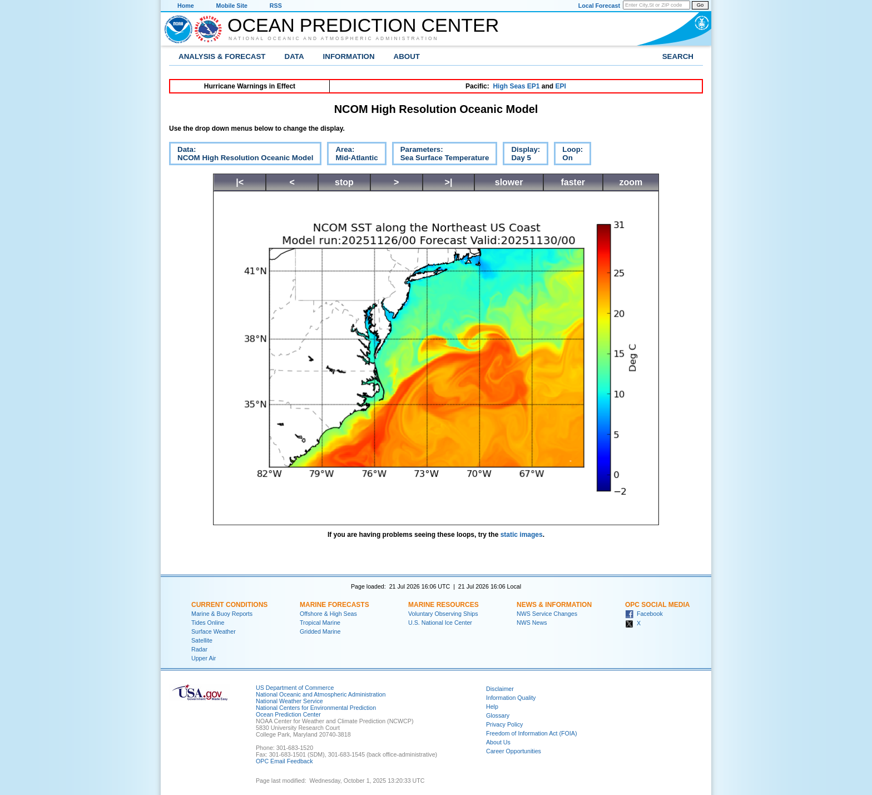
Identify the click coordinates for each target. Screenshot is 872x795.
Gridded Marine (320, 631)
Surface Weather (213, 631)
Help (492, 706)
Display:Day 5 (521, 155)
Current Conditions (229, 605)
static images (522, 535)
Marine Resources (443, 605)
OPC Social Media (657, 605)
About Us (498, 742)
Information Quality (511, 697)
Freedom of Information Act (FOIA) (531, 733)
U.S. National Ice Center (440, 622)
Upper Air (203, 658)
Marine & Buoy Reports (221, 613)
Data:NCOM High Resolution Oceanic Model (241, 155)
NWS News (532, 622)
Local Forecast (599, 5)
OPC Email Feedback (284, 761)
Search (677, 56)
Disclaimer (500, 688)
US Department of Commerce (295, 687)
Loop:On (568, 155)
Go (700, 5)
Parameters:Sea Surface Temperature (440, 155)
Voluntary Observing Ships (443, 613)
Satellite (201, 640)
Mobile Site (231, 5)
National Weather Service (289, 701)
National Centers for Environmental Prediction (316, 707)
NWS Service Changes (547, 613)
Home (185, 5)
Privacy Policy (504, 724)
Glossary (497, 715)
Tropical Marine (320, 622)
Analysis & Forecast (222, 56)
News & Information (554, 605)
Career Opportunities (513, 751)
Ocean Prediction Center (363, 25)
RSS (276, 5)
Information (349, 56)
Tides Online (207, 622)
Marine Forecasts (334, 605)
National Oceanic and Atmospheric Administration (334, 38)
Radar (199, 649)
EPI (560, 86)
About (407, 56)
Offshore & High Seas (328, 613)
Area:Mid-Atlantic (352, 155)
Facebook (644, 613)
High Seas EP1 (516, 86)
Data (294, 56)
